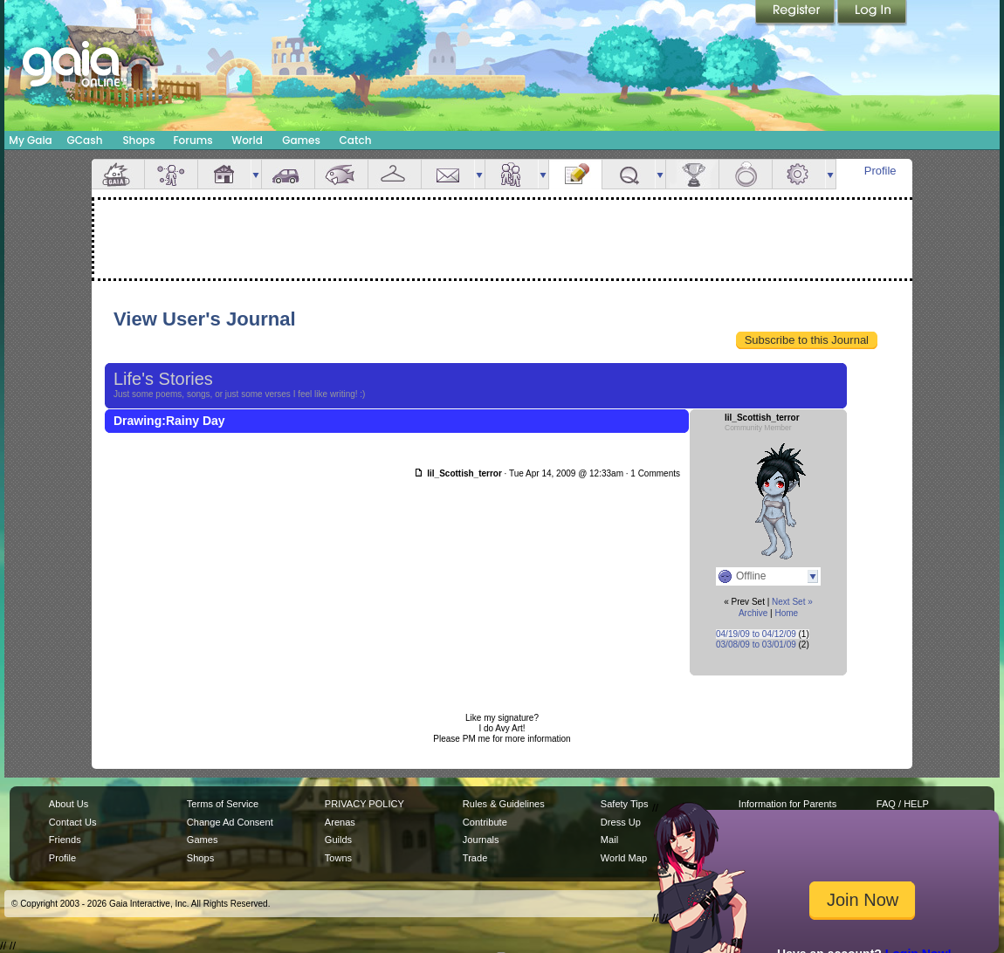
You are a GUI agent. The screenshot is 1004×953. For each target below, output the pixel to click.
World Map (624, 858)
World (247, 140)
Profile (880, 170)
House (224, 174)
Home (786, 613)
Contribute (485, 822)
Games (301, 140)
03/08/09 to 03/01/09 (756, 644)
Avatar (171, 174)
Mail (448, 174)
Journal (575, 174)
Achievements (692, 174)
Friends (511, 174)
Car (288, 174)
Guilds (338, 839)
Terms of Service (222, 804)
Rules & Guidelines (504, 804)
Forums (192, 140)
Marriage (745, 174)
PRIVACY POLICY (364, 804)
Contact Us (73, 822)
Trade (475, 858)
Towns (338, 858)
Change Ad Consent (230, 822)
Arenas (340, 822)
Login (872, 13)
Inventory (394, 174)
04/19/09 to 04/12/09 (756, 634)
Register (796, 13)
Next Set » (792, 602)
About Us (68, 804)
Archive (753, 613)
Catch (356, 140)
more (256, 174)
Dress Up (621, 822)
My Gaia (30, 140)
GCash (85, 140)
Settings (799, 174)
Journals (481, 839)
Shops (138, 140)
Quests (628, 174)
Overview (118, 174)
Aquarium (341, 174)
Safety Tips (625, 804)
